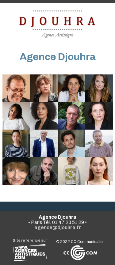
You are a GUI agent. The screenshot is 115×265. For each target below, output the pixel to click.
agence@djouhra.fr (57, 227)
